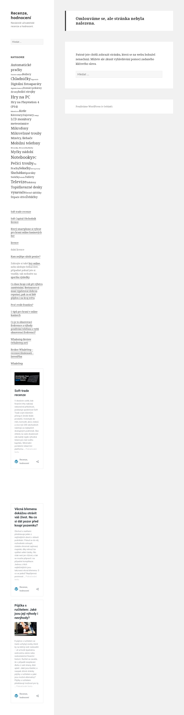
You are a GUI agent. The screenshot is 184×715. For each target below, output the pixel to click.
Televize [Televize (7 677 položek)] (18, 181)
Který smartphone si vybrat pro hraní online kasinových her (26, 232)
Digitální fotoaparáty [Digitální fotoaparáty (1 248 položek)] (26, 84)
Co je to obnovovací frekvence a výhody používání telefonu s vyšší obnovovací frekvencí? (25, 327)
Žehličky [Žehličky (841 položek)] (32, 197)
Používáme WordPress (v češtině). (94, 106)
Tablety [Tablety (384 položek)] (29, 177)
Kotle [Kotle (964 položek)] (22, 111)
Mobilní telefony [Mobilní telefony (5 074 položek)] (25, 143)
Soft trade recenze (21, 211)
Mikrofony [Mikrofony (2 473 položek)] (19, 128)
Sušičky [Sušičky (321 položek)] (15, 177)
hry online (34, 263)
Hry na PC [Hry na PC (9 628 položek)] (20, 97)
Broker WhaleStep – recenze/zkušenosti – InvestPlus (22, 353)
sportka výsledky (20, 277)
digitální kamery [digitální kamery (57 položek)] (17, 88)
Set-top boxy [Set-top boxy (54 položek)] (35, 169)
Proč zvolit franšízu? (22, 304)
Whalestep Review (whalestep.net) (21, 341)
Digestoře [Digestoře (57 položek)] (34, 79)
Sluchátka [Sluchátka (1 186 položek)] (18, 173)
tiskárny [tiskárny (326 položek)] (31, 182)
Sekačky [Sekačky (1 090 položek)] (25, 168)
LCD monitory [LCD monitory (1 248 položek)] (21, 119)
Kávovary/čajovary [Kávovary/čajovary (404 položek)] (22, 115)
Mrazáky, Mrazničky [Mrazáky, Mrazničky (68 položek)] (19, 148)
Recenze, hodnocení (21, 15)
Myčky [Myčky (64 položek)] (30, 148)
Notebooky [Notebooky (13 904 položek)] (22, 157)
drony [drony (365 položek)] (14, 91)
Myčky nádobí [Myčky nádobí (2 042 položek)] (22, 151)
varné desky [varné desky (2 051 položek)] (32, 187)
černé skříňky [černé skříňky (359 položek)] (33, 192)
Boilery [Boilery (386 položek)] (26, 74)
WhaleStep (17, 363)
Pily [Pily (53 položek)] (35, 164)
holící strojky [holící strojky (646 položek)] (26, 92)
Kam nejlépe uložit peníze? (25, 256)
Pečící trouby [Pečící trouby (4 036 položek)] (22, 163)
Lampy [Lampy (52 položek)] (36, 115)
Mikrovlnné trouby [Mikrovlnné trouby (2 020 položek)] (26, 133)
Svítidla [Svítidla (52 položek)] (22, 177)
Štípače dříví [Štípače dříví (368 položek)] (18, 197)
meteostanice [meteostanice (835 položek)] (20, 123)
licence (15, 242)
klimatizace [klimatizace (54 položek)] (15, 111)
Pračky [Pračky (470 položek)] (15, 168)
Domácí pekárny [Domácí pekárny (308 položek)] (32, 88)
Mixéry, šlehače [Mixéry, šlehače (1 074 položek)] (21, 138)
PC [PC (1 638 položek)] (34, 157)
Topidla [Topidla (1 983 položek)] (17, 187)
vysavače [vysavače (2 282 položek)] (18, 192)
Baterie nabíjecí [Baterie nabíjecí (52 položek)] (16, 75)
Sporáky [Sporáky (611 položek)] (30, 173)
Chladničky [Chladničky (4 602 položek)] (21, 78)
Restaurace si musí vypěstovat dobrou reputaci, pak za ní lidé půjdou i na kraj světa (25, 292)
